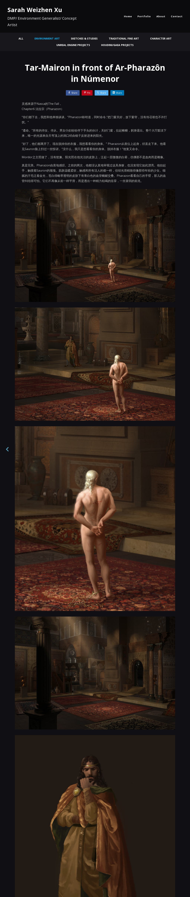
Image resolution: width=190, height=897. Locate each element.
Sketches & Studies (84, 38)
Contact (177, 16)
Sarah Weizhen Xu (34, 10)
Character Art (161, 38)
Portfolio (144, 16)
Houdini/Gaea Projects (117, 45)
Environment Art (46, 38)
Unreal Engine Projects (73, 45)
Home (128, 16)
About (160, 16)
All (20, 38)
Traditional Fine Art (124, 38)
